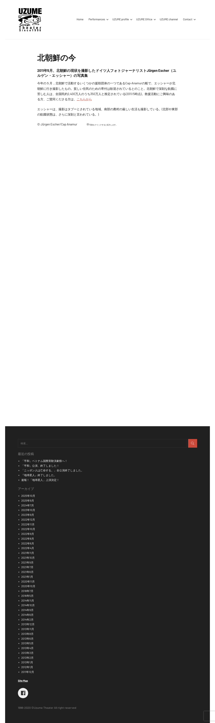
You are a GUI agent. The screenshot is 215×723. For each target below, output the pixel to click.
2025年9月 (27, 500)
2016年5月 (27, 595)
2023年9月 (27, 514)
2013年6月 (27, 638)
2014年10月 (28, 605)
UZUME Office (145, 19)
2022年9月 (27, 533)
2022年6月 (27, 543)
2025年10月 (28, 495)
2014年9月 (27, 609)
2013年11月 (27, 629)
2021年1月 (27, 576)
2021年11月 (27, 552)
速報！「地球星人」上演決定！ (40, 479)
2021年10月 (28, 557)
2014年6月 (27, 614)
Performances (98, 19)
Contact (189, 19)
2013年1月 (27, 662)
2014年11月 (27, 600)
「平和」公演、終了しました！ (40, 465)
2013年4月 (27, 648)
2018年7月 (27, 590)
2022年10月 (28, 529)
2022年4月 (27, 548)
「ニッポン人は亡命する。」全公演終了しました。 (52, 470)
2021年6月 (27, 571)
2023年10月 (28, 509)
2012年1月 (27, 667)
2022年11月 (28, 524)
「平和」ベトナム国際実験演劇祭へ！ (44, 460)
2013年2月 (27, 657)
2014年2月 (27, 619)
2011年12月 (27, 671)
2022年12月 (28, 519)
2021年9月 (27, 562)
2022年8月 (27, 538)
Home (80, 19)
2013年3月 (27, 652)
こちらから (84, 99)
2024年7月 (27, 505)
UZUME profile (121, 19)
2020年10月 (28, 586)
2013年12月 (28, 624)
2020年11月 (28, 581)
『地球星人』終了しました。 (39, 475)
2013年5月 (27, 643)
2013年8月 (27, 633)
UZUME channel (169, 19)
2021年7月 (27, 567)
